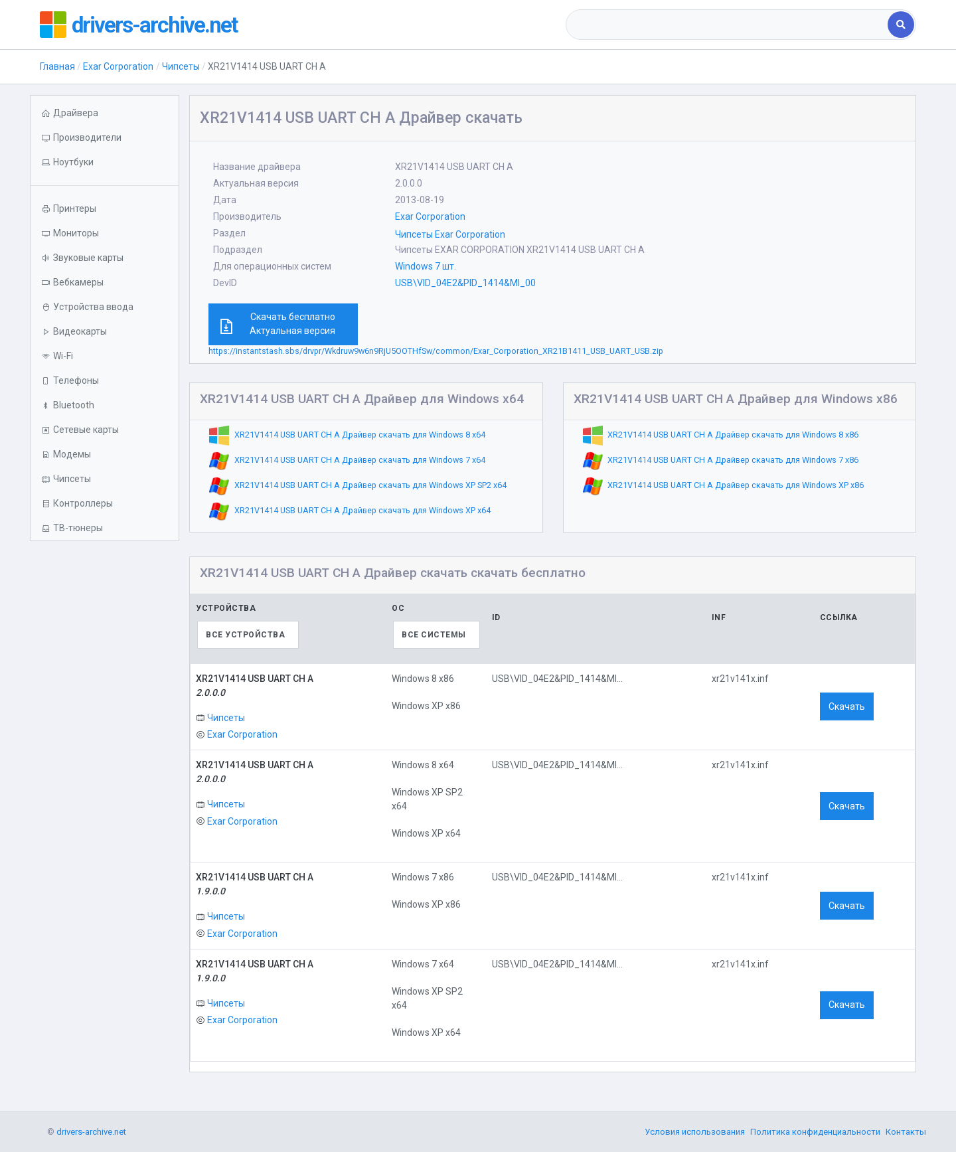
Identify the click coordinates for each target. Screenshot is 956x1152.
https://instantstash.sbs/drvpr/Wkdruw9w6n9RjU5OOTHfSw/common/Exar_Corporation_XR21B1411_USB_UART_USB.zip (435, 351)
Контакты (906, 1132)
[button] (105, 162)
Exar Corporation (118, 66)
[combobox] (728, 24)
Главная (57, 66)
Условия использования (695, 1132)
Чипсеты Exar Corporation (450, 234)
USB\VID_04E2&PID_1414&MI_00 (465, 283)
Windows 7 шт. (425, 266)
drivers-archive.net (160, 25)
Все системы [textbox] (434, 634)
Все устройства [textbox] (245, 634)
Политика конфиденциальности (815, 1132)
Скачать (847, 706)
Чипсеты (181, 66)
